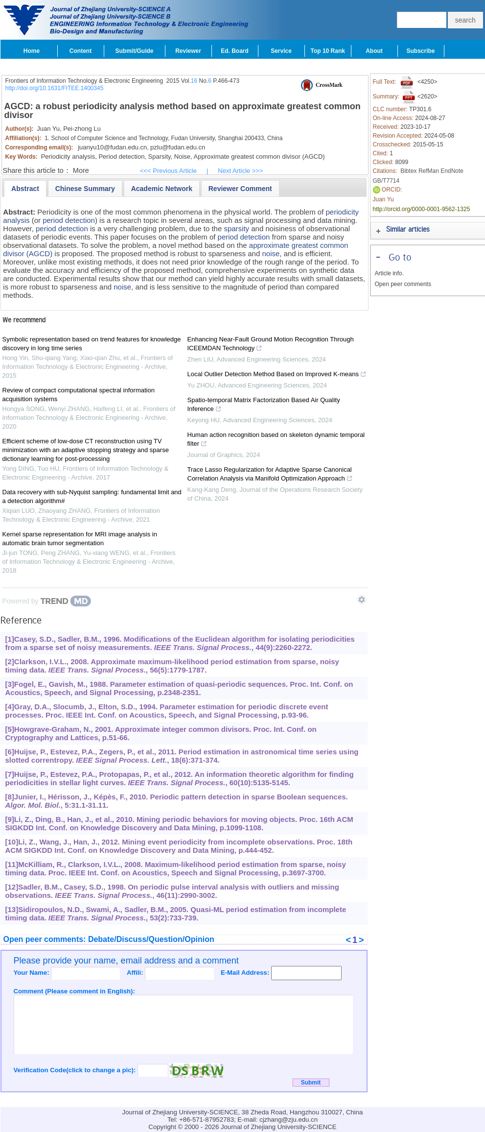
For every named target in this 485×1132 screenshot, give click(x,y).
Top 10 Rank (328, 51)
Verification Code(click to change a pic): (76, 1070)
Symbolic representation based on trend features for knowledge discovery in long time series (91, 344)
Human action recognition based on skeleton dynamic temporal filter (276, 440)
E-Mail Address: (246, 972)
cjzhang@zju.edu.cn (288, 1119)
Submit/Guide (134, 51)
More (81, 170)
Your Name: (32, 972)
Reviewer (188, 51)
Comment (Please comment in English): (74, 991)
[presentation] (25, 188)
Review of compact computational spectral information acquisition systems (78, 394)
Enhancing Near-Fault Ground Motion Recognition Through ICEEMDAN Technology (270, 345)
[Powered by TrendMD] (47, 601)
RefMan (428, 171)
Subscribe (420, 51)
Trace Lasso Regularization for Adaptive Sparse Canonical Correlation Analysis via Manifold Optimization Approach (270, 475)
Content (80, 51)
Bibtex (408, 171)
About (374, 51)
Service (281, 51)
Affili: (136, 972)
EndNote (451, 171)
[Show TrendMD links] (362, 599)
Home (31, 51)
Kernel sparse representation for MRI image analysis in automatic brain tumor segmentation (79, 538)
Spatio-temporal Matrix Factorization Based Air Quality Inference (263, 405)
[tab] (25, 188)
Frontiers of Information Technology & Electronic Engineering (84, 80)
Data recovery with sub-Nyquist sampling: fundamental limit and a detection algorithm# (92, 496)
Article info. (389, 273)
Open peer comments (403, 284)
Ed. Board (235, 51)
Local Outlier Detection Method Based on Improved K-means (277, 375)
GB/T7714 (386, 180)
